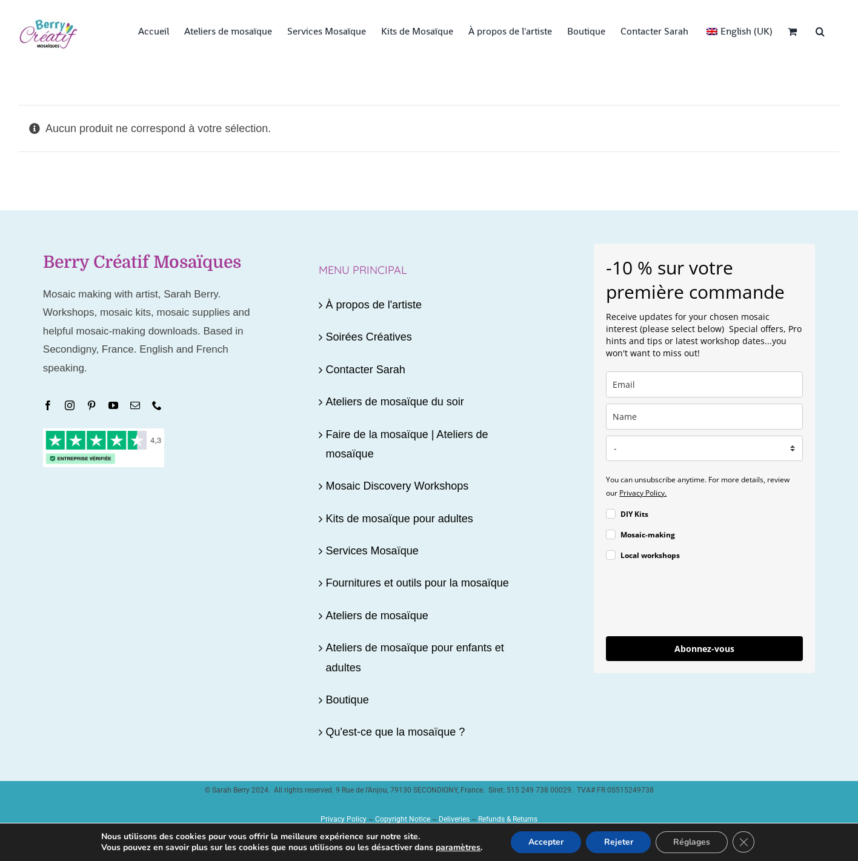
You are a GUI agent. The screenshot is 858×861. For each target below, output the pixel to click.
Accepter (544, 842)
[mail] (135, 405)
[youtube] (113, 405)
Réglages (692, 842)
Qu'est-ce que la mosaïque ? (395, 732)
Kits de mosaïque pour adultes (399, 519)
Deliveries (454, 819)
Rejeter (618, 842)
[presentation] (698, 600)
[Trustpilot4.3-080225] (103, 434)
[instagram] (70, 405)
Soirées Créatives (369, 337)
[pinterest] (91, 405)
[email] (704, 384)
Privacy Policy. (643, 493)
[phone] (157, 405)
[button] (820, 30)
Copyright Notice (402, 819)
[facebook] (48, 405)
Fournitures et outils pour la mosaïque (417, 583)
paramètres (456, 847)
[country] (704, 448)
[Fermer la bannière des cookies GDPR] (745, 842)
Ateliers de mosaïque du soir (395, 402)
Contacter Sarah (365, 370)
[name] (704, 417)
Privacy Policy (344, 819)
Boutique (347, 700)
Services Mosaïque (372, 551)
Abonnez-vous (704, 648)
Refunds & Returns (507, 819)
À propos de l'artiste (374, 305)
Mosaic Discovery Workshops (397, 486)
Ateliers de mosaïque (377, 616)
